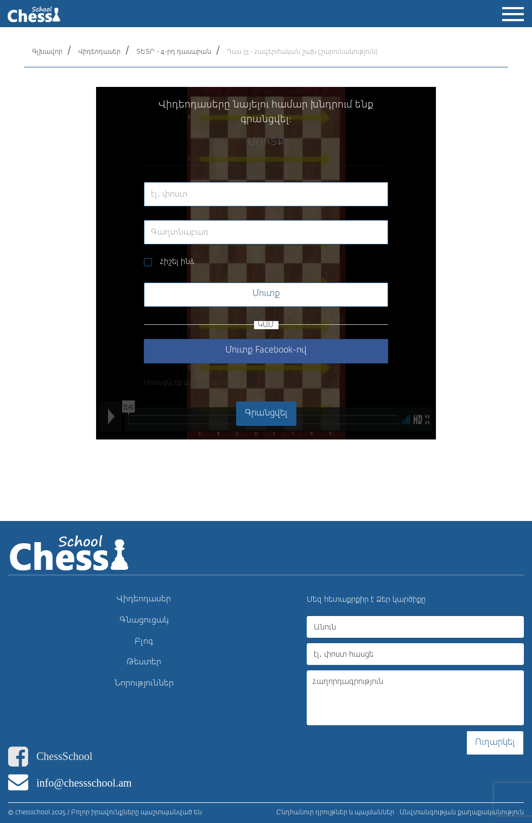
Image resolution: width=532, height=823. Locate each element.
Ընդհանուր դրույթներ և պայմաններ (335, 812)
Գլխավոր (47, 52)
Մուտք (266, 294)
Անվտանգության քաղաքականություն (462, 812)
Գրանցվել (266, 413)
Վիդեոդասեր (99, 52)
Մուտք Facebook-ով (266, 350)
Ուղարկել (495, 742)
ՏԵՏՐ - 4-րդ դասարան (173, 52)
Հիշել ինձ (177, 262)
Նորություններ (144, 683)
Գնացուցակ (144, 620)
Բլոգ (144, 641)
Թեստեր (143, 662)
